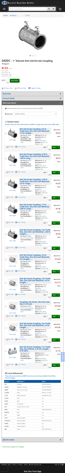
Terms (26, 464)
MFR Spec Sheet (21, 88)
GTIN (44, 381)
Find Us (14, 464)
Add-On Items (32, 440)
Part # (7, 381)
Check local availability (27, 238)
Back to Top (59, 464)
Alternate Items (32, 103)
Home (5, 15)
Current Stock (32, 98)
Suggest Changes (36, 88)
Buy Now (14, 81)
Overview (32, 94)
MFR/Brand (20, 381)
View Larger (12, 140)
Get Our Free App (32, 471)
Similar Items (42, 140)
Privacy (20, 464)
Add (54, 147)
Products (13, 15)
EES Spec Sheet (8, 88)
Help (9, 464)
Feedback (62, 357)
